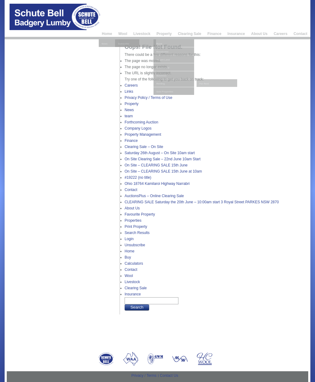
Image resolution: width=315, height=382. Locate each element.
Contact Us (169, 375)
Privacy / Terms (144, 375)
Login (129, 239)
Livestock (141, 34)
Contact (300, 34)
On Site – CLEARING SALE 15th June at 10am (163, 171)
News (129, 110)
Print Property (136, 226)
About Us (259, 34)
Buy (128, 257)
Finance (214, 34)
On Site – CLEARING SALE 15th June (156, 165)
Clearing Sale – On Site (144, 147)
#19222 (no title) (138, 177)
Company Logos (138, 128)
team (129, 116)
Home (107, 34)
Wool (122, 34)
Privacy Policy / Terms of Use (148, 98)
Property (164, 34)
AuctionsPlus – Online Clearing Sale (154, 196)
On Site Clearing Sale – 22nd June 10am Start (163, 159)
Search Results (137, 233)
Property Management (143, 134)
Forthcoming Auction (141, 122)
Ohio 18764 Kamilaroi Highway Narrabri (157, 183)
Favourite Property (140, 214)
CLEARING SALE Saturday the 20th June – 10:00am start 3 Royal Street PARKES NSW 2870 (202, 202)
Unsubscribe (135, 245)
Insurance (236, 34)
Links (129, 91)
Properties (133, 220)
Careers (281, 34)
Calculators (134, 263)
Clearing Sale (189, 34)
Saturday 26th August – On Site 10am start (160, 153)
